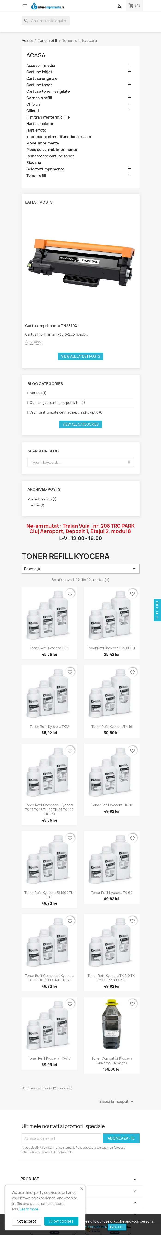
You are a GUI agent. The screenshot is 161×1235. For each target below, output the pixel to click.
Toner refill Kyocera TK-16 (111, 726)
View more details (93, 1226)
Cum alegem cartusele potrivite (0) (57, 402)
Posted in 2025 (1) (42, 499)
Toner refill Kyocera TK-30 (111, 805)
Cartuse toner (39, 85)
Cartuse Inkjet (39, 72)
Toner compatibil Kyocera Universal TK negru (111, 1060)
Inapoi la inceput (117, 1102)
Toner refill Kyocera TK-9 (49, 648)
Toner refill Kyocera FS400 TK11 (112, 648)
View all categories (81, 424)
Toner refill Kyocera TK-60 (111, 892)
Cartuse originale (42, 78)
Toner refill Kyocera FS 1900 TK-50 (49, 894)
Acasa (35, 55)
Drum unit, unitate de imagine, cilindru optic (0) (67, 412)
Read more (33, 342)
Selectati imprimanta (45, 169)
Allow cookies (61, 1221)
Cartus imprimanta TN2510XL (52, 325)
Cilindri (32, 110)
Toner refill (36, 175)
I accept (117, 1227)
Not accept (26, 1221)
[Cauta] (46, 20)
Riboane (33, 162)
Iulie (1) (39, 505)
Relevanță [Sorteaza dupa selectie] (80, 569)
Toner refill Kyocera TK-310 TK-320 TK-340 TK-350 (112, 977)
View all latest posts (80, 356)
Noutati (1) (38, 393)
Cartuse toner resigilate (48, 91)
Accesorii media (40, 65)
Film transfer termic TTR (48, 117)
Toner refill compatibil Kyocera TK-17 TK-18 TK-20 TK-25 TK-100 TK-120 (49, 809)
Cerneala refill (39, 97)
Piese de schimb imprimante (51, 149)
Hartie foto (36, 130)
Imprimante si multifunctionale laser (58, 136)
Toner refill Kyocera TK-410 (49, 1058)
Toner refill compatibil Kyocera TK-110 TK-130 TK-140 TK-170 (49, 977)
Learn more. (29, 1209)
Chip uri (33, 104)
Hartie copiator (40, 123)
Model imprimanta (42, 143)
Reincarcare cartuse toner (50, 156)
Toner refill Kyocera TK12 (49, 726)
